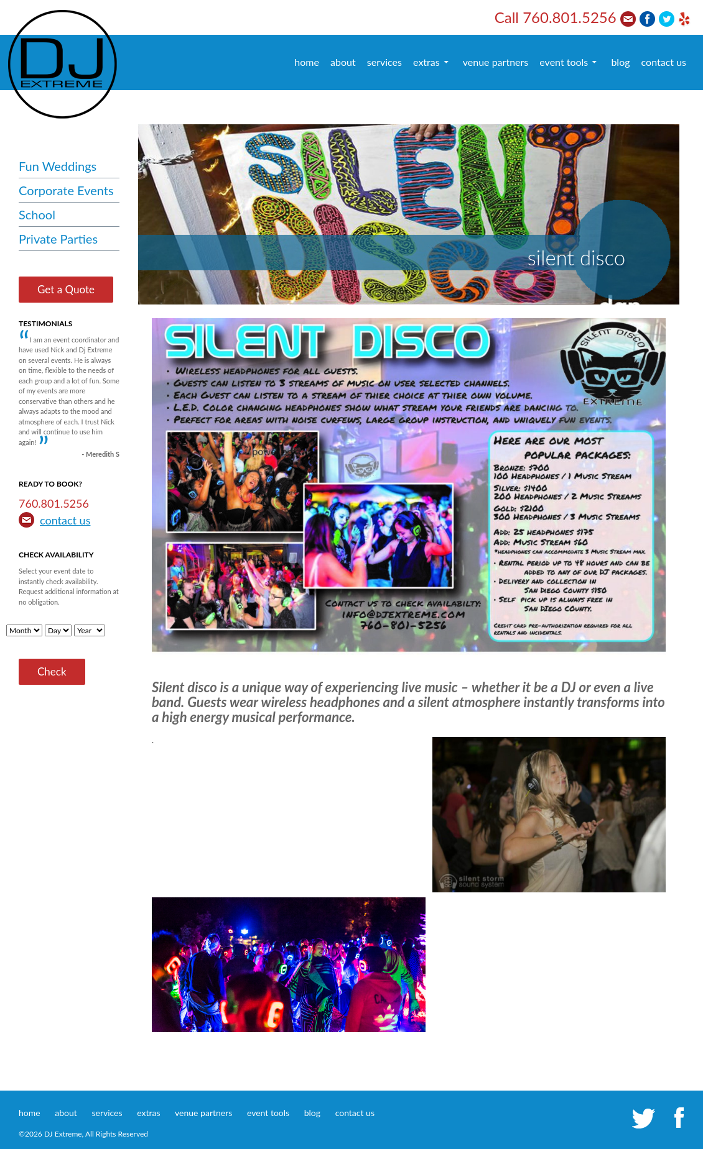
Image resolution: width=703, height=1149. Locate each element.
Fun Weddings (57, 165)
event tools (563, 62)
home (306, 62)
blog (620, 62)
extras (426, 62)
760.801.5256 (570, 17)
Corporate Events (66, 190)
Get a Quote (66, 289)
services (384, 62)
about (343, 62)
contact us (663, 62)
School (37, 214)
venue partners (495, 62)
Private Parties (58, 238)
